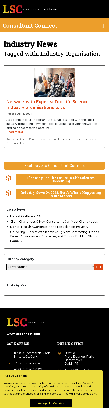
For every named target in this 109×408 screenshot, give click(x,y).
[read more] (14, 132)
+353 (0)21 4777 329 (28, 363)
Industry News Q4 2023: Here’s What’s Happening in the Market (61, 194)
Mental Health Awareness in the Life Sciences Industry (49, 227)
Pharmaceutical (15, 143)
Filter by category (20, 259)
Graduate (66, 139)
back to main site (54, 9)
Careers (33, 139)
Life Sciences (91, 139)
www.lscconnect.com (23, 334)
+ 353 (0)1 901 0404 (78, 370)
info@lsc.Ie (22, 376)
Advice (24, 139)
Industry (78, 139)
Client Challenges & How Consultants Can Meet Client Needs (54, 221)
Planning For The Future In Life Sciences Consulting (61, 179)
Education (45, 139)
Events (56, 139)
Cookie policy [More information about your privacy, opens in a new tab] (89, 402)
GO (98, 267)
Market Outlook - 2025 (26, 216)
